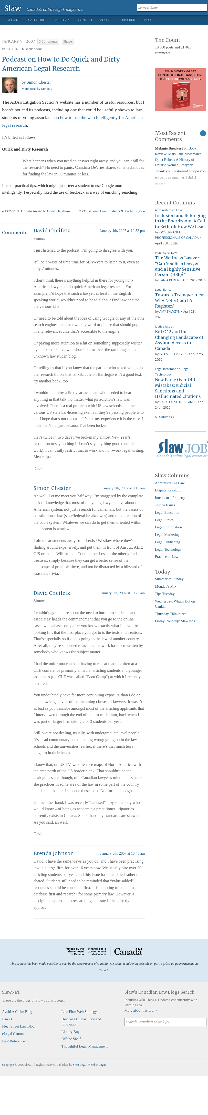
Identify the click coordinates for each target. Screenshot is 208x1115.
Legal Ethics (163, 289)
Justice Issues (164, 326)
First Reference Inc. (16, 1041)
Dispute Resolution (169, 490)
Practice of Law (166, 252)
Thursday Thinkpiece (170, 614)
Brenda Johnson (54, 853)
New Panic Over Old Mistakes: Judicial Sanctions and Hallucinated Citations (178, 388)
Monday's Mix (165, 586)
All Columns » (164, 417)
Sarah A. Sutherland (177, 402)
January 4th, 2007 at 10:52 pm (122, 231)
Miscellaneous (32, 49)
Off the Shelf (71, 1039)
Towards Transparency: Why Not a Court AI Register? (179, 300)
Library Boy (70, 1032)
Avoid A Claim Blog (17, 1012)
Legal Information (167, 369)
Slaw (12, 8)
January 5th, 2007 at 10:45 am (122, 853)
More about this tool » (140, 1010)
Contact (85, 19)
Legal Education (167, 512)
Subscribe (127, 19)
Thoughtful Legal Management (84, 1046)
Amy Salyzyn (169, 311)
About (105, 19)
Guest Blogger (172, 354)
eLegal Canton (13, 1034)
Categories (38, 19)
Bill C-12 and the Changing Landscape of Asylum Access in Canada (179, 340)
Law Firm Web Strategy (79, 1012)
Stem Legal (80, 1064)
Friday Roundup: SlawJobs (175, 621)
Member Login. (97, 1064)
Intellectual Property (170, 498)
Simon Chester (39, 82)
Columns (12, 19)
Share (67, 41)
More (148, 19)
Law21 (7, 1019)
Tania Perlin (169, 280)
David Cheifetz (52, 231)
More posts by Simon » (37, 89)
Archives (62, 19)
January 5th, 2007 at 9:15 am (123, 488)
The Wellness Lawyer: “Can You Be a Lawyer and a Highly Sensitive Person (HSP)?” (177, 266)
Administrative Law (168, 210)
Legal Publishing (167, 542)
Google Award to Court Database (45, 211)
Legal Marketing (167, 534)
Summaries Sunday (169, 579)
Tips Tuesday (165, 594)
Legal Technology (168, 549)
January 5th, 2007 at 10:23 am (122, 593)
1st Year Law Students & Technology (114, 211)
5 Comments (48, 41)
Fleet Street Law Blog (18, 1026)
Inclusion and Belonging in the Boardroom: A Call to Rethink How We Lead (180, 221)
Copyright (8, 1064)
